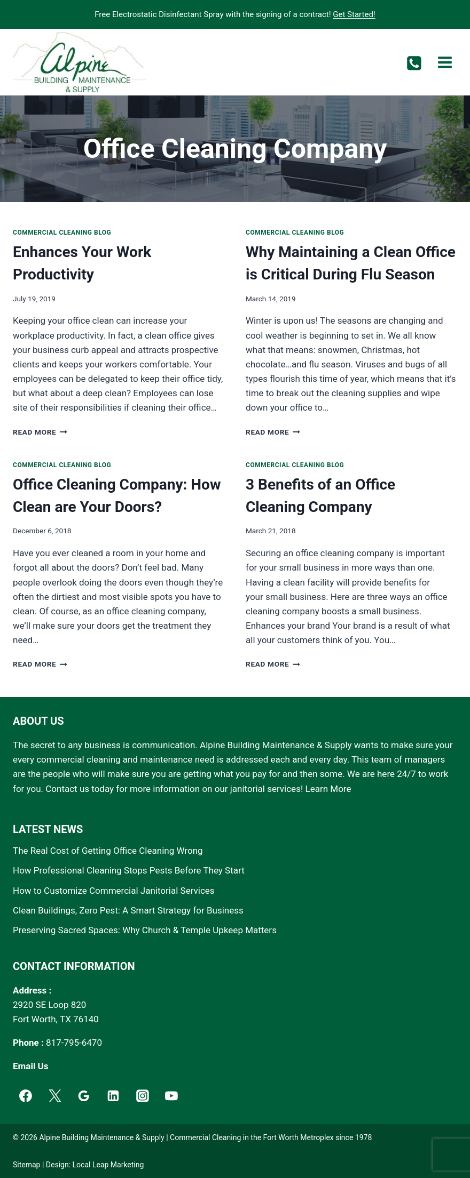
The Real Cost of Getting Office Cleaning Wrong (108, 850)
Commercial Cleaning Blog (62, 232)
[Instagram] (142, 1096)
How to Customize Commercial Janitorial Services (114, 890)
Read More (40, 432)
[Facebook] (25, 1096)
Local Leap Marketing (108, 1164)
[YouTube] (172, 1096)
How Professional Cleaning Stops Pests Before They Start (129, 870)
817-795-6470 (74, 1042)
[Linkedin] (113, 1096)
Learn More (328, 788)
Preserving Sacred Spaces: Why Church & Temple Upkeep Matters (145, 930)
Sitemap (26, 1164)
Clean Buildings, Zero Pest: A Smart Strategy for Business (128, 910)
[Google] (84, 1096)
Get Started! (354, 14)
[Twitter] (55, 1096)
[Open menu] (444, 62)
